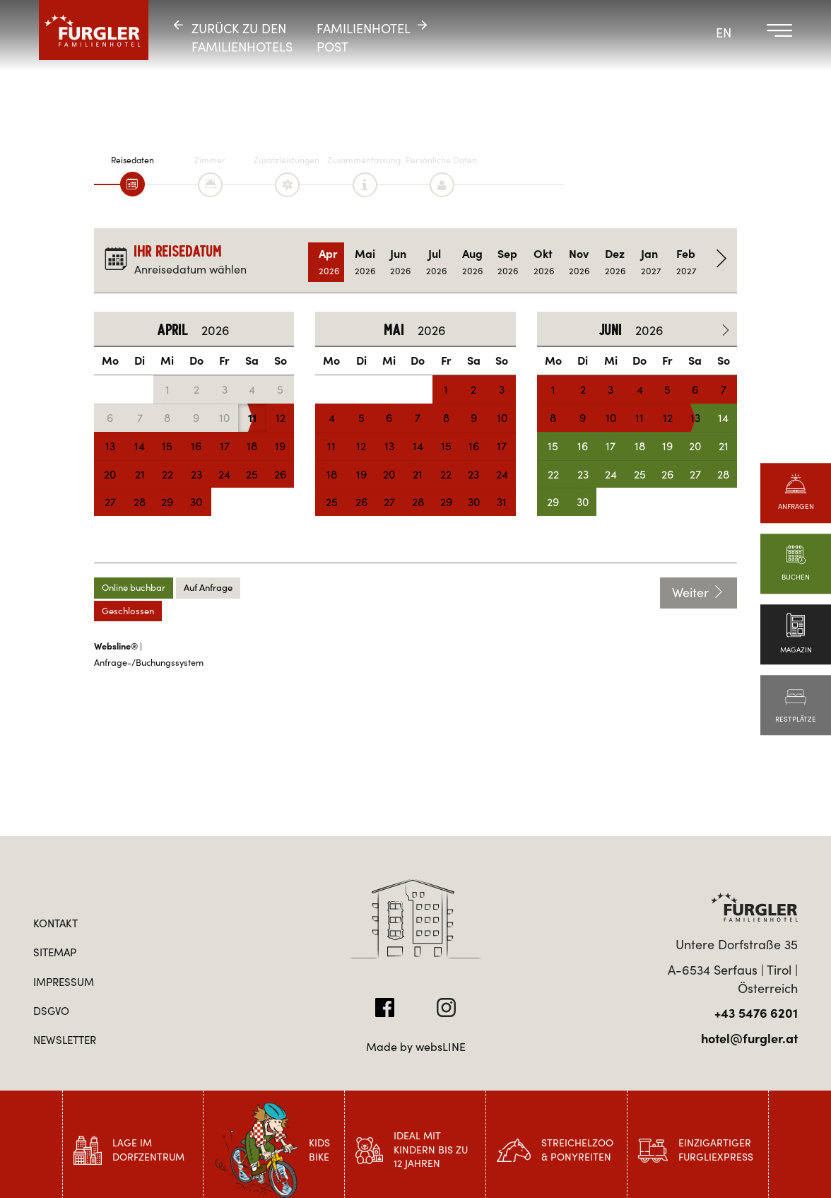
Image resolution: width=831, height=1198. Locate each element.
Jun (400, 262)
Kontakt (55, 923)
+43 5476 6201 (756, 1013)
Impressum (63, 982)
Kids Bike (319, 1150)
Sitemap (54, 952)
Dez (615, 262)
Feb (686, 262)
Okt (544, 262)
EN (723, 33)
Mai (365, 262)
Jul (436, 262)
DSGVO (51, 1011)
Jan (651, 262)
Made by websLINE (416, 1047)
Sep (507, 262)
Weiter (698, 593)
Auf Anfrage (208, 588)
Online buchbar (133, 588)
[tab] (132, 184)
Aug (472, 262)
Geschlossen (128, 611)
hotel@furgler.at (749, 1038)
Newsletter (64, 1040)
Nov (579, 262)
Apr (329, 262)
